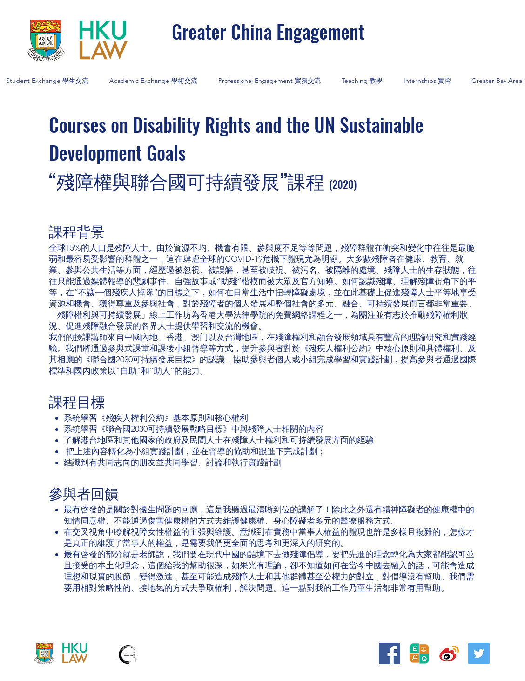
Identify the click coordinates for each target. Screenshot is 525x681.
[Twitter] (479, 653)
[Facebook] (389, 653)
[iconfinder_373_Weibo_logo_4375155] (449, 653)
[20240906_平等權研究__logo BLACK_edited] (419, 653)
